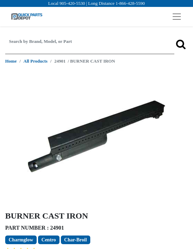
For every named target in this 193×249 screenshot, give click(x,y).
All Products (35, 61)
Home (11, 61)
